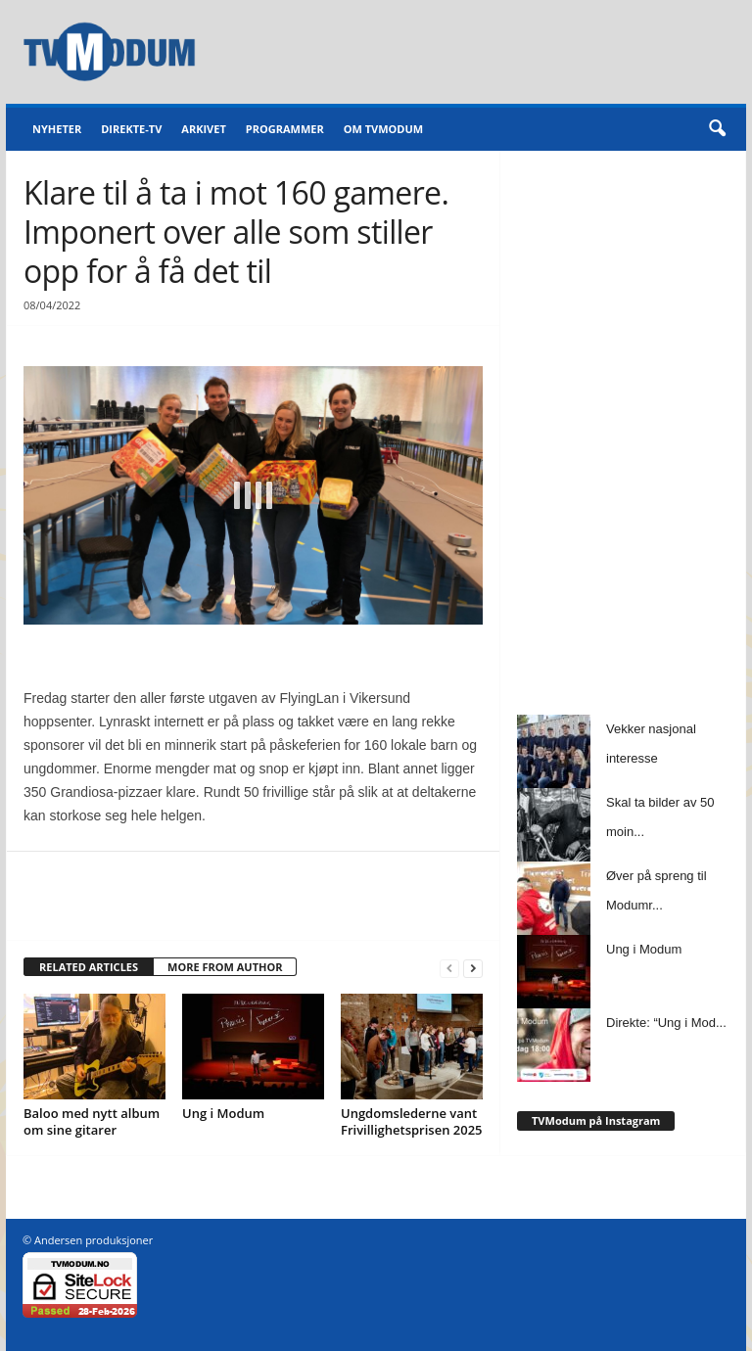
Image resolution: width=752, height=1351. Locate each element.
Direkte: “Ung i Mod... (666, 1022)
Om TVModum (383, 128)
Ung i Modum (223, 1113)
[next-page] (473, 967)
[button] (716, 129)
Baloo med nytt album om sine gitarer (92, 1121)
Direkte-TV (131, 128)
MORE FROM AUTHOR (224, 966)
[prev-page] (449, 967)
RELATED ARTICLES (88, 966)
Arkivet (203, 128)
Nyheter (56, 128)
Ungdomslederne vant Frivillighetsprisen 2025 (412, 1121)
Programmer (285, 128)
